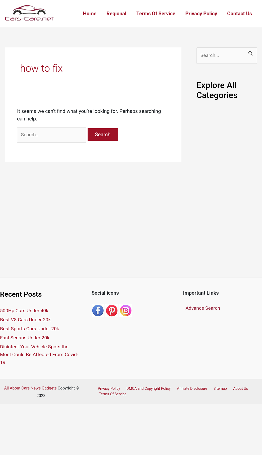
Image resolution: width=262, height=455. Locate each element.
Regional (116, 14)
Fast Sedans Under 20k (25, 338)
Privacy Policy (201, 14)
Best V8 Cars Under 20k (26, 320)
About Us (232, 388)
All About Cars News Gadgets (30, 387)
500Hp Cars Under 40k (25, 312)
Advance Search (203, 309)
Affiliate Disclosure (188, 388)
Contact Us (239, 14)
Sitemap (214, 388)
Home (90, 14)
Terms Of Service (155, 14)
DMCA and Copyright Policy (146, 388)
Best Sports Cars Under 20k (30, 329)
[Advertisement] (226, 191)
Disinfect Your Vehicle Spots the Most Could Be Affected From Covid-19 (35, 354)
